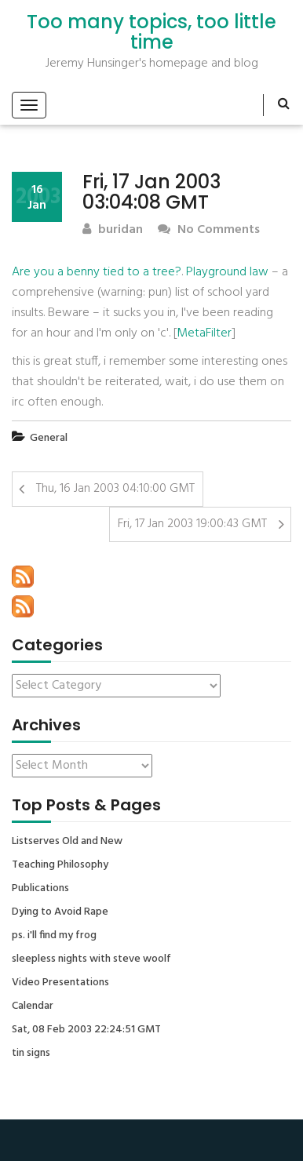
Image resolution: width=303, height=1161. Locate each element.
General (49, 438)
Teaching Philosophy (60, 865)
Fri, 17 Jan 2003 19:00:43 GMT (192, 524)
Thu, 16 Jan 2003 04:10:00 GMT (115, 489)
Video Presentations (60, 983)
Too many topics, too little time (151, 32)
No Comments (209, 230)
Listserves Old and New (67, 842)
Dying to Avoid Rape (60, 912)
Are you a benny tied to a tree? (96, 272)
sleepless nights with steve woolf (91, 959)
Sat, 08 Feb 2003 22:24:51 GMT (86, 1030)
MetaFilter (204, 333)
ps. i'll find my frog (54, 936)
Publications (40, 889)
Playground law (227, 272)
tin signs (31, 1053)
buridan (112, 230)
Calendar (32, 1006)
